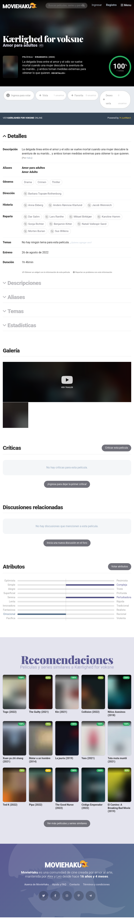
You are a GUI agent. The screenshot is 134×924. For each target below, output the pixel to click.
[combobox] (67, 5)
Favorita (83, 95)
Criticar (116, 451)
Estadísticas (22, 327)
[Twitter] (40, 901)
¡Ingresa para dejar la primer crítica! (67, 487)
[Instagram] (67, 901)
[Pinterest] (80, 901)
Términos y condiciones (96, 889)
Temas (16, 313)
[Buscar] (83, 5)
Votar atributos (119, 570)
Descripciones (24, 285)
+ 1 (41, 45)
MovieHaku (67, 868)
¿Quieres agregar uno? (82, 244)
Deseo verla (115, 99)
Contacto (74, 889)
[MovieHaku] (20, 5)
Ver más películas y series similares (67, 827)
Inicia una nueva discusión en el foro (67, 546)
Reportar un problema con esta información (93, 274)
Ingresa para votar (15, 99)
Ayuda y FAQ (59, 889)
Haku (29, 158)
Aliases (16, 299)
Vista (51, 95)
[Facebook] (53, 901)
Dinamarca (41, 57)
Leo (59, 881)
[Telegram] (93, 901)
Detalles (17, 137)
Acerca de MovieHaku (36, 889)
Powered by (119, 118)
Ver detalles (58, 73)
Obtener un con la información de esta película (45, 274)
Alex (50, 881)
